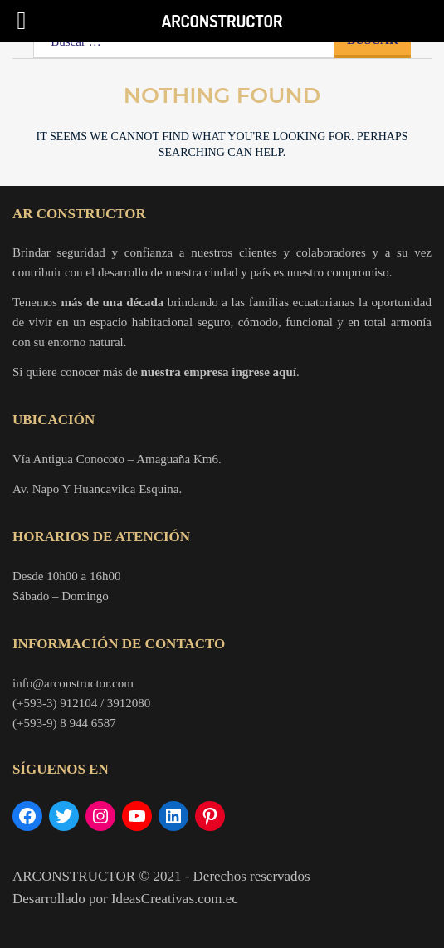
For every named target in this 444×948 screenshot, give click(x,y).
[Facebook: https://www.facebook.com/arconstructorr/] (27, 816)
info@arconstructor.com (73, 683)
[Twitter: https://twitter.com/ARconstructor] (64, 816)
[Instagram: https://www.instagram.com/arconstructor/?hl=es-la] (100, 816)
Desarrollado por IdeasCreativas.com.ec (125, 898)
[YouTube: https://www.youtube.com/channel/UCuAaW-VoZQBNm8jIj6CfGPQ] (137, 816)
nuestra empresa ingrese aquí (218, 372)
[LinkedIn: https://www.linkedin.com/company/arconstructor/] (173, 816)
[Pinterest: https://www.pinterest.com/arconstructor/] (210, 816)
